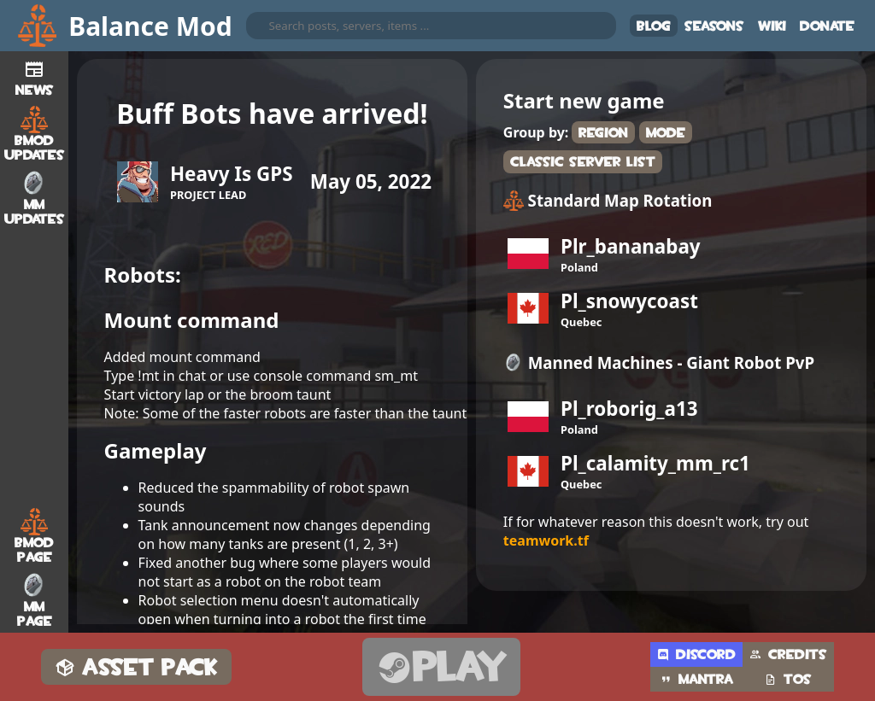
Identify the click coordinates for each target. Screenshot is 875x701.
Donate (827, 26)
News (34, 76)
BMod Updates (34, 134)
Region (603, 133)
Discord (696, 654)
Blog (654, 26)
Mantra (696, 679)
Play (441, 667)
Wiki (772, 26)
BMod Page (34, 536)
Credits (788, 654)
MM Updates (34, 198)
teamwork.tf (546, 540)
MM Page (34, 600)
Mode (665, 133)
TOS (788, 679)
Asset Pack (136, 667)
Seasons (714, 26)
